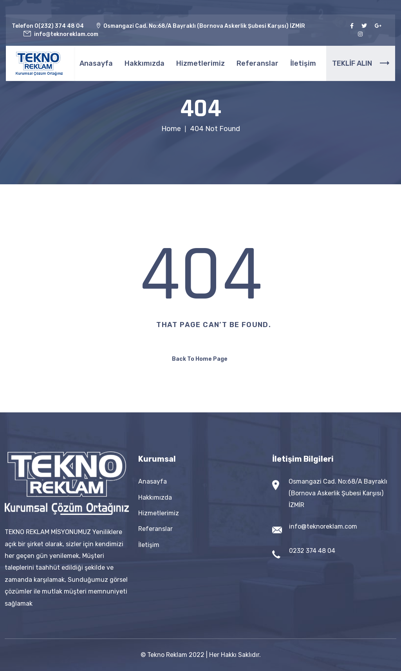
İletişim (303, 63)
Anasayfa (96, 63)
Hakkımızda (144, 63)
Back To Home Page (200, 359)
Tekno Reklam (167, 654)
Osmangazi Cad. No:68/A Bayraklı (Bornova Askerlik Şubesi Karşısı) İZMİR (338, 493)
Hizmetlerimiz (200, 63)
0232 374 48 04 (312, 550)
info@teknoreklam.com (323, 526)
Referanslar (257, 63)
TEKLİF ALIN (360, 63)
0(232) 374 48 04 (59, 26)
